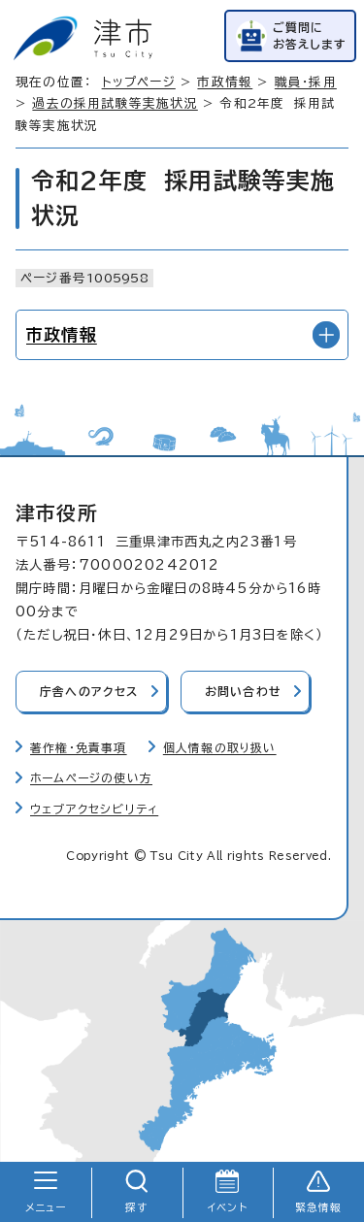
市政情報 (224, 82)
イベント (228, 1207)
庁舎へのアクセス (89, 691)
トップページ (139, 82)
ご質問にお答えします (310, 35)
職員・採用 (306, 82)
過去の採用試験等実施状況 (114, 103)
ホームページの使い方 (91, 778)
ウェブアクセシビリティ (94, 809)
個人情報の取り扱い (220, 748)
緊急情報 (319, 1207)
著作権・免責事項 (78, 748)
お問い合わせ (243, 691)
